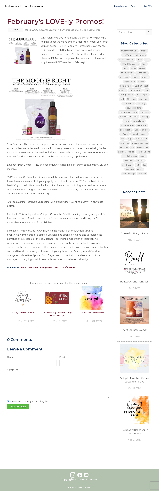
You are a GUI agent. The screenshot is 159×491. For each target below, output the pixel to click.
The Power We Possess (92, 312)
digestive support (139, 134)
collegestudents (134, 108)
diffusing (124, 134)
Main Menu (120, 6)
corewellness (138, 121)
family (139, 169)
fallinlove (130, 169)
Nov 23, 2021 (26, 321)
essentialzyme (143, 152)
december (142, 125)
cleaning (141, 103)
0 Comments (92, 30)
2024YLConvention (130, 64)
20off (133, 68)
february (142, 174)
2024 (147, 59)
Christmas (131, 99)
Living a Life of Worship (23, 312)
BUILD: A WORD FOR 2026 (134, 281)
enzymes (124, 147)
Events (135, 6)
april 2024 (124, 77)
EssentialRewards (126, 152)
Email (62, 357)
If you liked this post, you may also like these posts (58, 283)
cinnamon (143, 99)
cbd (122, 99)
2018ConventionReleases (134, 55)
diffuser (145, 130)
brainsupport (142, 95)
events (143, 156)
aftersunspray (127, 73)
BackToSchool (141, 86)
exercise (140, 160)
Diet (136, 130)
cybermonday (127, 125)
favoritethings (128, 174)
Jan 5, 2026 (134, 288)
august (145, 77)
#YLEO (144, 51)
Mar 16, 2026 (134, 240)
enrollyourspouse (140, 143)
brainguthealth (126, 95)
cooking (144, 117)
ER (132, 147)
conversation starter (129, 117)
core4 (126, 121)
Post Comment (18, 407)
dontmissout (141, 138)
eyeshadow (127, 165)
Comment (12, 370)
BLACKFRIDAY (135, 90)
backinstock (125, 86)
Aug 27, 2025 (134, 440)
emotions (124, 143)
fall (144, 165)
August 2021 (129, 81)
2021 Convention (126, 59)
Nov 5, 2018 (60, 321)
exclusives (128, 160)
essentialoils (142, 147)
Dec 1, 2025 (134, 336)
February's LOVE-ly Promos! (55, 21)
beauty (122, 90)
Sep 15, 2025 (134, 388)
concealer (144, 112)
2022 (139, 59)
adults (142, 68)
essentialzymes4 (129, 156)
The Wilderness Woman (134, 330)
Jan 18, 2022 (94, 321)
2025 (144, 64)
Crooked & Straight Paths (134, 233)
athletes (135, 77)
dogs (130, 138)
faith (138, 165)
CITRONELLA (128, 103)
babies (141, 81)
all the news (142, 73)
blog (147, 90)
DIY (122, 138)
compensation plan (128, 112)
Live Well (148, 6)
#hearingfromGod (129, 51)
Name (10, 357)
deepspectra (126, 130)
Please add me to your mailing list (29, 401)
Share (15, 30)
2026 (125, 68)
